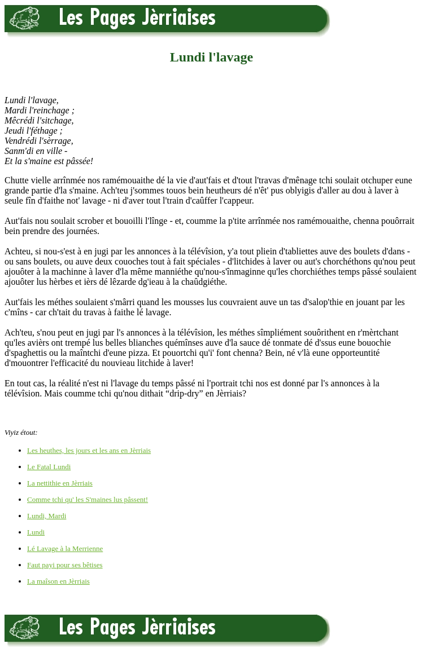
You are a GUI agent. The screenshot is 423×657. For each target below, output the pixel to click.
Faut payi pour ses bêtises (65, 565)
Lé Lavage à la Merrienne (65, 548)
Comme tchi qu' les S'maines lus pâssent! (87, 499)
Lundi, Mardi (46, 516)
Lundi (36, 532)
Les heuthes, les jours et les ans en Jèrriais (89, 450)
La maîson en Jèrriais (58, 581)
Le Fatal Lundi (49, 466)
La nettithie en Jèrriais (60, 483)
